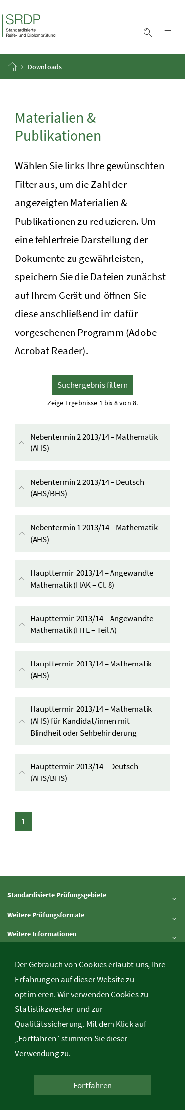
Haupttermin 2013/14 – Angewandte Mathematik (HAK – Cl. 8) (93, 578)
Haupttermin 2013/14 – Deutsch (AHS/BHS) (77, 772)
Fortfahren (92, 1085)
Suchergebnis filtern (92, 384)
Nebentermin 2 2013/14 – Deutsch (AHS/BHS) (80, 488)
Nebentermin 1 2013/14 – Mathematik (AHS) (87, 533)
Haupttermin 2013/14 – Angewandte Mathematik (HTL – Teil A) (93, 624)
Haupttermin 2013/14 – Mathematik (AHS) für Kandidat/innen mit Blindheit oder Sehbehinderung (93, 721)
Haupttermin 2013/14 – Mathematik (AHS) (84, 669)
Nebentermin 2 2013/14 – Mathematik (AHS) (87, 442)
